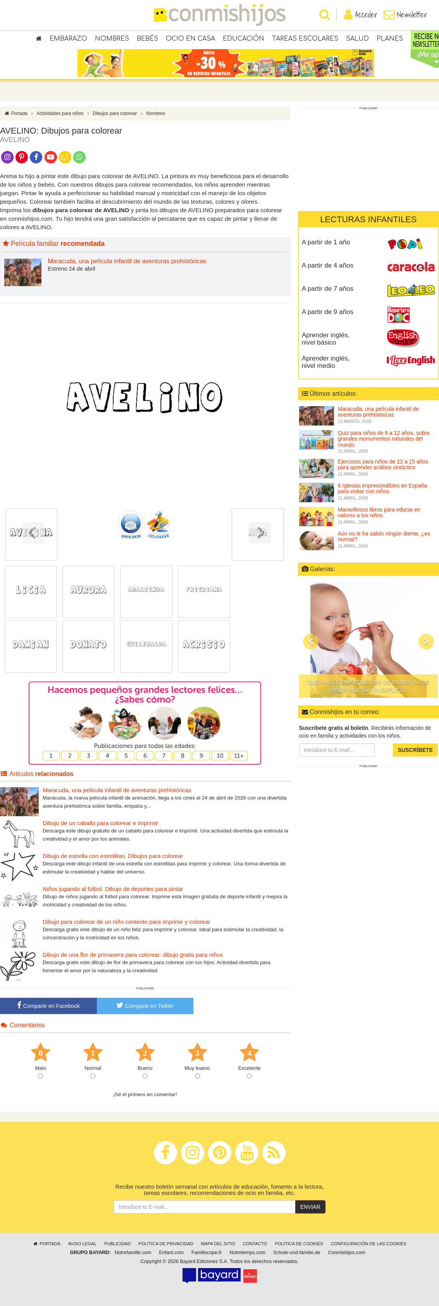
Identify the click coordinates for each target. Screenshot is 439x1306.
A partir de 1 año (326, 242)
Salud (357, 38)
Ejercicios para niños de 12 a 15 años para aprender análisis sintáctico (383, 464)
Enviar (310, 1207)
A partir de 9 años (327, 312)
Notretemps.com (247, 1252)
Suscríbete (415, 750)
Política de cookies (299, 1243)
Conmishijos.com (346, 1252)
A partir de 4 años (327, 265)
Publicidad (117, 1243)
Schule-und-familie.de (296, 1252)
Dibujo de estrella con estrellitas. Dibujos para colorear (113, 856)
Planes (390, 38)
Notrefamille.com (133, 1252)
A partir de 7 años (327, 288)
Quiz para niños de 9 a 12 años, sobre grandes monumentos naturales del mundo (384, 439)
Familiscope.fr (206, 1252)
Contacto (255, 1243)
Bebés (147, 38)
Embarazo (68, 38)
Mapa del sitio (218, 1243)
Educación (243, 38)
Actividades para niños (60, 113)
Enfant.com (171, 1252)
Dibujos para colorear (115, 113)
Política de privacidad (165, 1243)
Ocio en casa (190, 38)
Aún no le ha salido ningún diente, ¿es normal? (384, 536)
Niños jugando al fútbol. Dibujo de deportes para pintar (113, 889)
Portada (16, 113)
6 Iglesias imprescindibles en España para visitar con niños (382, 488)
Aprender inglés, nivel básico (326, 338)
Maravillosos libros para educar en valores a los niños (379, 512)
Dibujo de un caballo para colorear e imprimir (100, 823)
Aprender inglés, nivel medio (326, 362)
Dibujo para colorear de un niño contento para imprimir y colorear (126, 921)
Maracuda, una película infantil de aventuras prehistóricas (127, 261)
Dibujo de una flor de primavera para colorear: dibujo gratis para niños (133, 954)
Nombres (112, 38)
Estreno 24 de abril (71, 269)
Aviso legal (82, 1243)
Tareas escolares (305, 38)
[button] (310, 641)
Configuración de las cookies (368, 1243)
